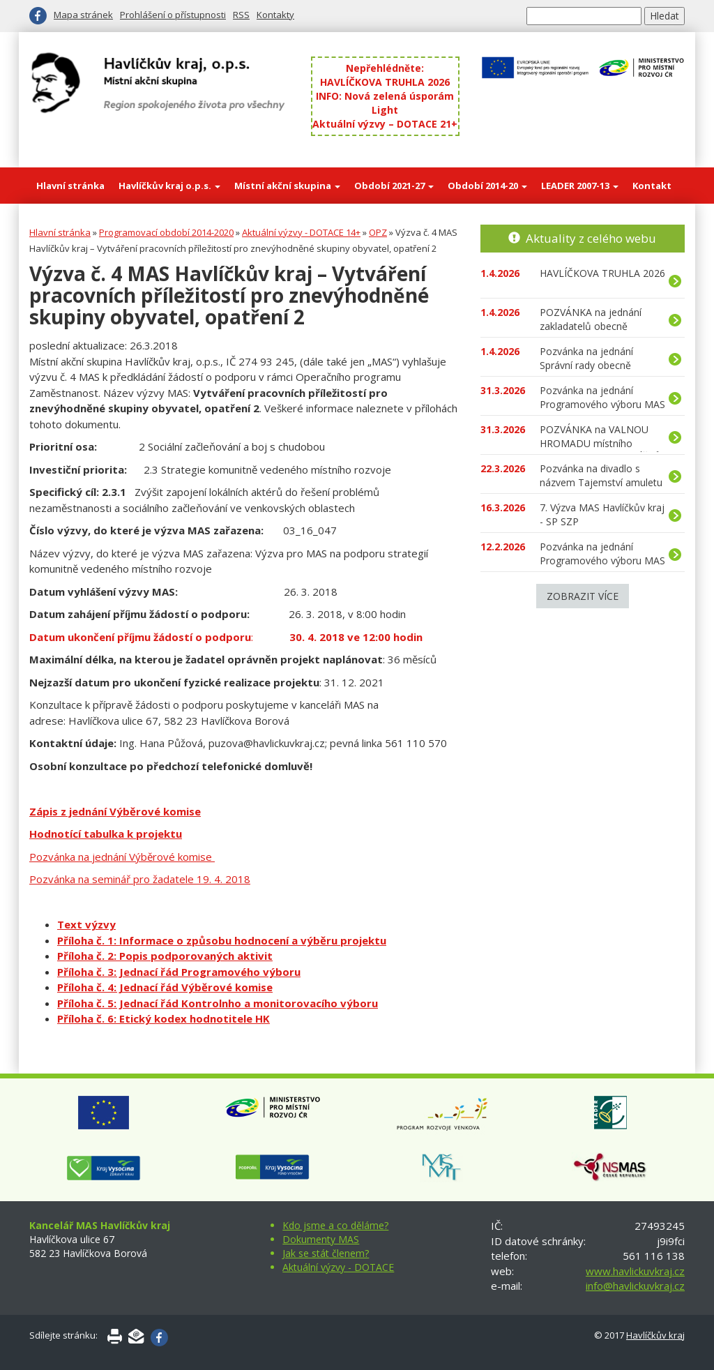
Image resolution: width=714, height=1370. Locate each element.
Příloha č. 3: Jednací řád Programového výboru (179, 972)
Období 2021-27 (394, 185)
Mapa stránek (83, 14)
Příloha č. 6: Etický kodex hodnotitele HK (163, 1018)
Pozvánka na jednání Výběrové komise (122, 857)
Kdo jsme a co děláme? (335, 1225)
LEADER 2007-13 (579, 185)
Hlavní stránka (70, 185)
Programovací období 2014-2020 (166, 232)
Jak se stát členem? (325, 1253)
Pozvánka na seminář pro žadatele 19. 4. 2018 (139, 879)
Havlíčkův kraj (655, 1335)
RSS (241, 14)
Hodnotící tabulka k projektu (105, 834)
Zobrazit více (582, 596)
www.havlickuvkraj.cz (635, 1271)
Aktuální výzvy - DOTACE (338, 1267)
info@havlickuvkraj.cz (635, 1286)
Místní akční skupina (287, 185)
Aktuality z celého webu (591, 238)
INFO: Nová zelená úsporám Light (385, 102)
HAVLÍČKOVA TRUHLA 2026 (385, 82)
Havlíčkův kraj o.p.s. (169, 185)
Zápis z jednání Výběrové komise (115, 811)
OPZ (378, 232)
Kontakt (651, 185)
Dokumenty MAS (320, 1239)
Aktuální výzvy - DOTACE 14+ (301, 232)
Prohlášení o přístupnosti (173, 14)
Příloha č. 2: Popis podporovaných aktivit (165, 956)
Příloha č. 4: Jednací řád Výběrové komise (165, 987)
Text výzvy (86, 924)
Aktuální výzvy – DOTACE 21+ (384, 123)
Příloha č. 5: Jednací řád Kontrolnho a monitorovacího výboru (217, 1003)
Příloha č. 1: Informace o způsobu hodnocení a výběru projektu (221, 940)
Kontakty (275, 14)
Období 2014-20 (487, 185)
